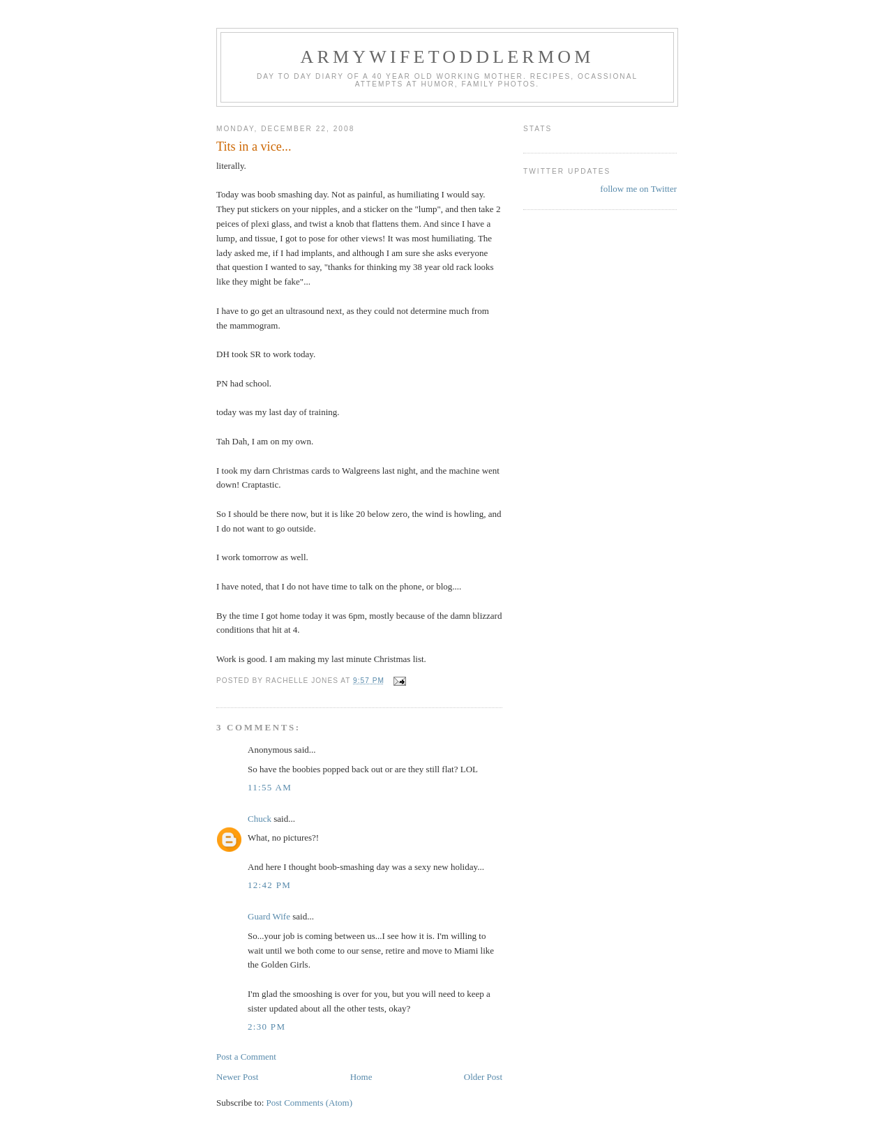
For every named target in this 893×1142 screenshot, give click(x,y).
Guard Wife (269, 916)
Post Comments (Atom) (310, 1102)
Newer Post (237, 1077)
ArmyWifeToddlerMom (447, 57)
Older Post (483, 1077)
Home (361, 1077)
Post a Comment (246, 1056)
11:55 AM (270, 787)
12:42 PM (269, 885)
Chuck (259, 818)
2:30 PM (266, 1026)
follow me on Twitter (638, 188)
